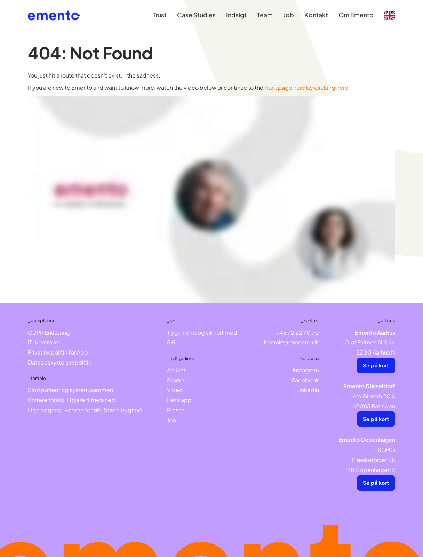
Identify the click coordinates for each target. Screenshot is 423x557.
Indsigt (236, 11)
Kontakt (316, 11)
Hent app (179, 400)
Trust (160, 11)
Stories (176, 380)
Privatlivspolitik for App (58, 352)
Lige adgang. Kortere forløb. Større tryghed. (86, 410)
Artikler (176, 370)
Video (175, 389)
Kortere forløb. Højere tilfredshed (71, 400)
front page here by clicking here (306, 87)
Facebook (305, 380)
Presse (176, 410)
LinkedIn (307, 389)
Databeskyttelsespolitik (59, 362)
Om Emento (356, 11)
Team (265, 11)
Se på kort (376, 365)
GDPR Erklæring (49, 332)
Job (288, 11)
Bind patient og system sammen (70, 389)
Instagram (306, 370)
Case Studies (196, 11)
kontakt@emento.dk (291, 342)
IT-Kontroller (44, 342)
